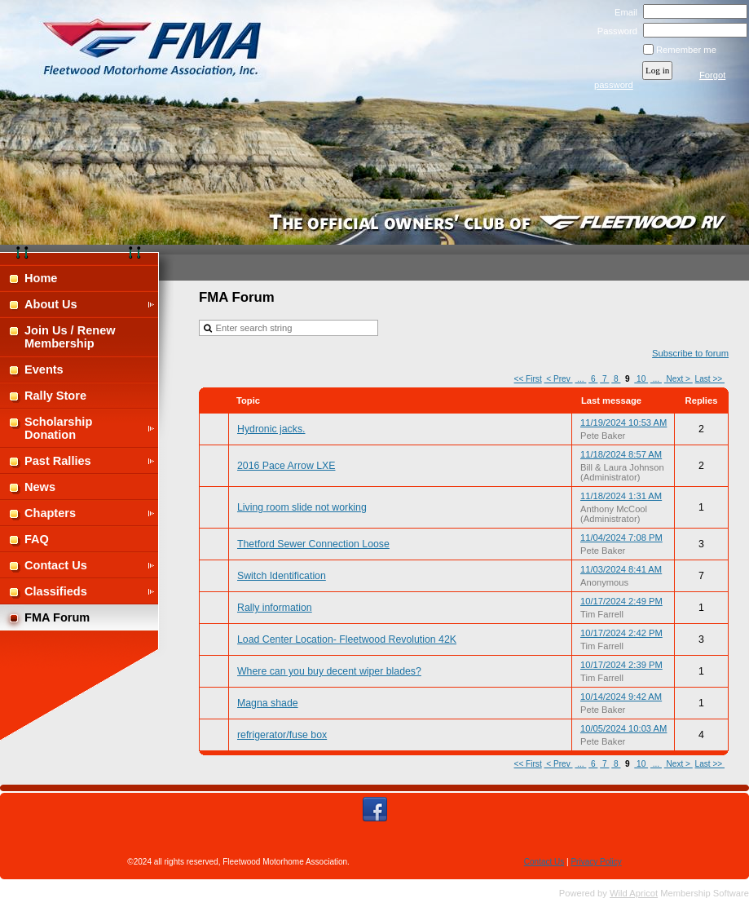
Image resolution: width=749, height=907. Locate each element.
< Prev (558, 378)
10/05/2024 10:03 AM (623, 728)
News (39, 486)
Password (614, 31)
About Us (50, 304)
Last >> (710, 378)
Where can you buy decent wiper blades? (329, 671)
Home (40, 278)
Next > (678, 378)
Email (622, 12)
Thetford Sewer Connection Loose (313, 544)
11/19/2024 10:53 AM (623, 422)
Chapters (50, 513)
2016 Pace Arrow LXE (286, 465)
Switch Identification (281, 576)
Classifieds (55, 591)
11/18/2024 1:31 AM (621, 496)
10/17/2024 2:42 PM (621, 633)
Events (44, 369)
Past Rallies (57, 460)
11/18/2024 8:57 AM (621, 454)
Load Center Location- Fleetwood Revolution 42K (346, 639)
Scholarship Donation (58, 428)
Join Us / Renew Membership (70, 337)
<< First (528, 378)
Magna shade (267, 703)
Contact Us (55, 565)
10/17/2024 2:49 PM (621, 601)
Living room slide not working (302, 507)
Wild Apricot (634, 893)
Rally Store (55, 395)
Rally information (274, 607)
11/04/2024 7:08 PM (621, 537)
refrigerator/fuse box (282, 735)
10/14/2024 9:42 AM (621, 696)
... (580, 378)
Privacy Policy (596, 861)
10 (641, 378)
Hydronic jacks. (271, 429)
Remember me (686, 50)
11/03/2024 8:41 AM (621, 569)
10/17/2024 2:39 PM (621, 665)
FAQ (36, 539)
